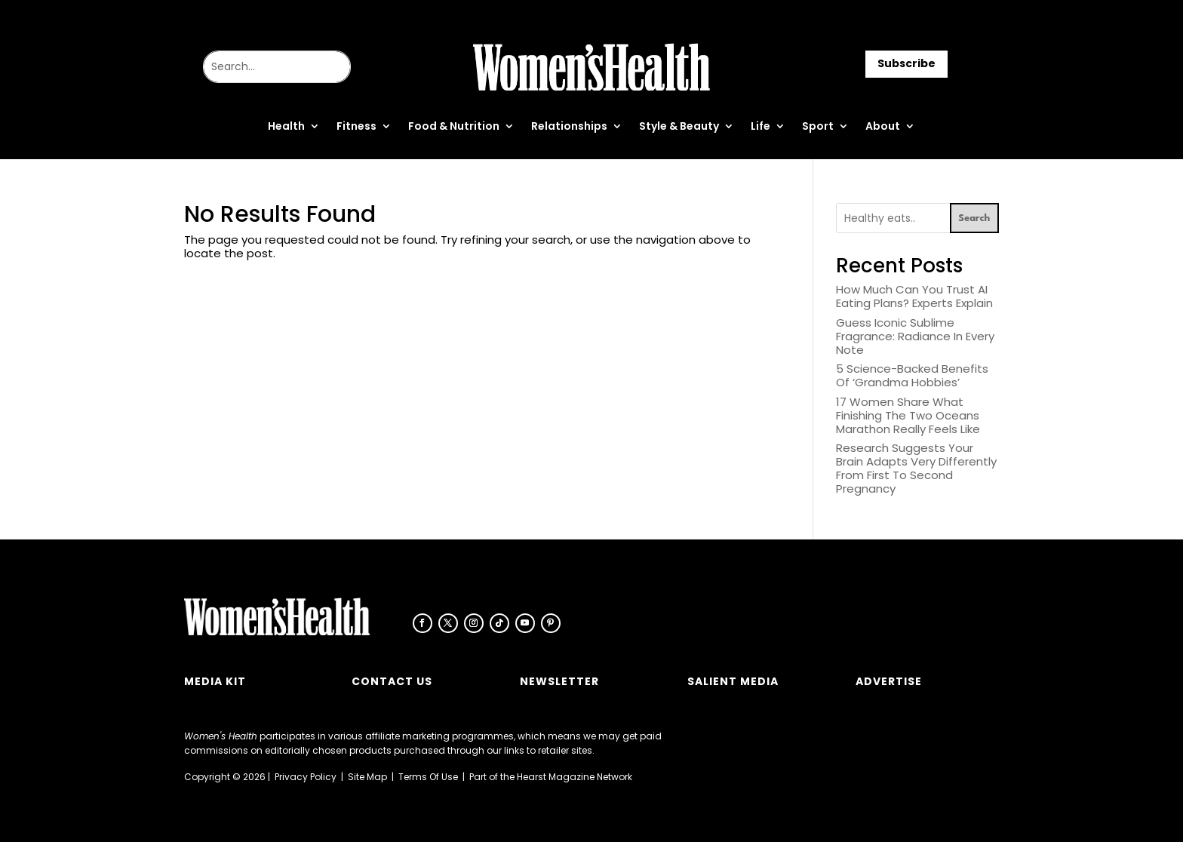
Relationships (569, 127)
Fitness (356, 127)
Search (974, 218)
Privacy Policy (305, 776)
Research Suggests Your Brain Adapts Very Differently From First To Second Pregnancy (916, 468)
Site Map (367, 776)
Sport (818, 127)
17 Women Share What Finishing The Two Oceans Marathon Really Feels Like (908, 415)
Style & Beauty (679, 127)
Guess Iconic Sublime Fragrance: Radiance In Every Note (915, 336)
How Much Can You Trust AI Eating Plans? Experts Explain (914, 296)
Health (286, 127)
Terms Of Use (428, 776)
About (882, 127)
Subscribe (906, 63)
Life (760, 127)
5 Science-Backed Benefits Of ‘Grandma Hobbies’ (912, 375)
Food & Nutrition (453, 127)
